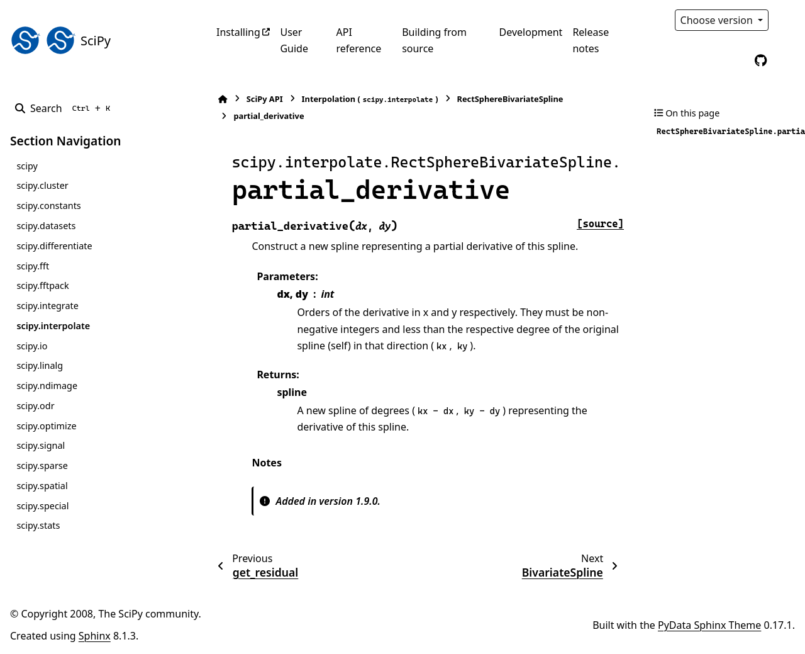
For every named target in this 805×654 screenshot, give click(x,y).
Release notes (590, 40)
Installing (238, 32)
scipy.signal (40, 445)
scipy (26, 166)
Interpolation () (369, 99)
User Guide (294, 40)
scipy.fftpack (42, 285)
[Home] (222, 99)
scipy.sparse (41, 465)
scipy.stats (38, 525)
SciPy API (264, 98)
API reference (358, 40)
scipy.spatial (41, 486)
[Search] (65, 108)
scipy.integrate (47, 306)
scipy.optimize (46, 426)
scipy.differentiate (54, 246)
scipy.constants (48, 205)
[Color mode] (787, 20)
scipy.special (42, 506)
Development (531, 32)
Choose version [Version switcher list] (718, 20)
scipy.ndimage (46, 386)
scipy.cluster (42, 185)
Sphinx (95, 636)
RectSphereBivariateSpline (510, 98)
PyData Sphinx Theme (709, 625)
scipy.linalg (39, 365)
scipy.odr (35, 406)
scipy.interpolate (53, 326)
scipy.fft (32, 266)
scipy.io (31, 346)
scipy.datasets (45, 226)
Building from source (434, 40)
